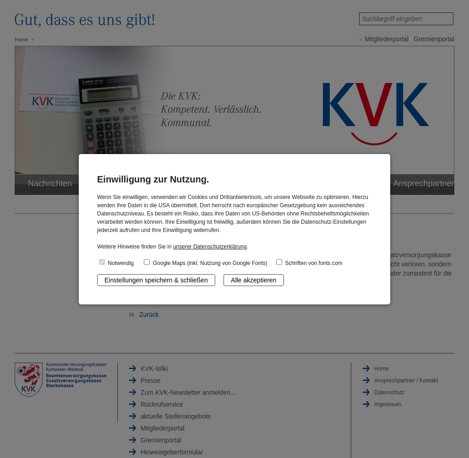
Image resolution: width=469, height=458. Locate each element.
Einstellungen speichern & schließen (156, 280)
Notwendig (116, 262)
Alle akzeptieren (254, 280)
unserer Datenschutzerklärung (210, 246)
